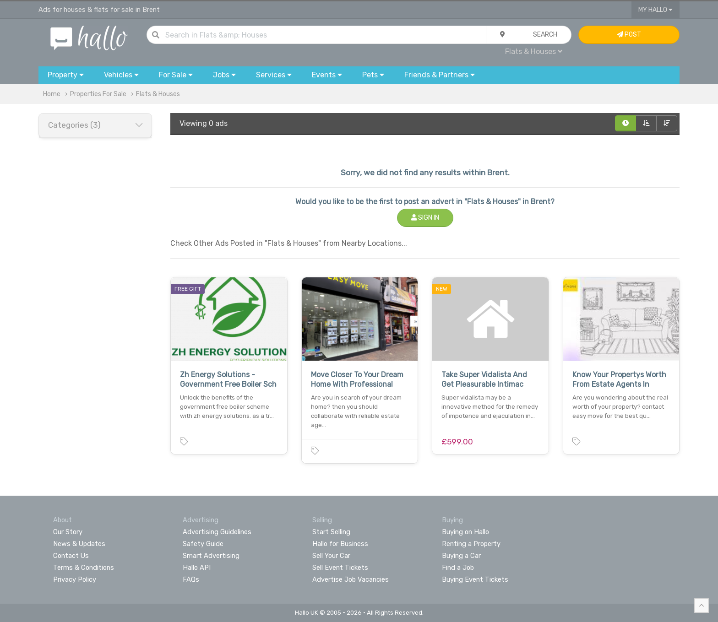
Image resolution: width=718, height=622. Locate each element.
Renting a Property (471, 544)
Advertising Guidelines (217, 532)
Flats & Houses (533, 51)
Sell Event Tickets (340, 567)
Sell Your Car (331, 556)
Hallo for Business (340, 544)
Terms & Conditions (83, 567)
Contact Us (71, 556)
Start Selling (331, 532)
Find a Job (458, 567)
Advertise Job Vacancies (350, 579)
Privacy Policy (74, 579)
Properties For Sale (98, 94)
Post (629, 34)
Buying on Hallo (465, 532)
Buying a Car (461, 556)
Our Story (67, 532)
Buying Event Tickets (475, 579)
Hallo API (197, 567)
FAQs (191, 579)
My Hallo (655, 10)
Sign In (425, 218)
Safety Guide (203, 544)
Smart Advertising (211, 556)
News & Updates (79, 544)
